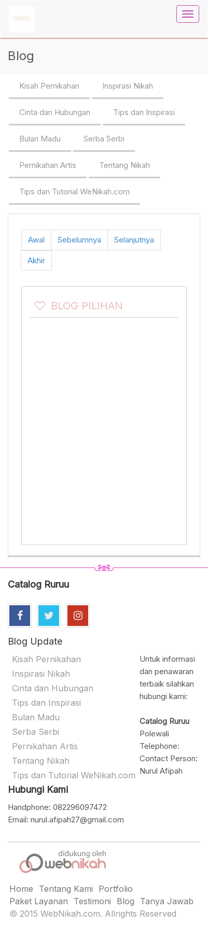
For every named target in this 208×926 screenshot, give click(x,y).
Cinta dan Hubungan (54, 112)
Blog (125, 901)
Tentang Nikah (124, 165)
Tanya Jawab (166, 901)
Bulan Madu (40, 139)
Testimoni (92, 901)
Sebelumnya (79, 240)
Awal (36, 240)
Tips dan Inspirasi (144, 112)
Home (21, 889)
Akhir (36, 260)
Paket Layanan (38, 901)
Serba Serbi (104, 139)
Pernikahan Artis (47, 165)
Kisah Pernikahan (49, 86)
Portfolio (116, 889)
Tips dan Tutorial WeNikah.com (74, 191)
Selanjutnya (134, 240)
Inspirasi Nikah (127, 86)
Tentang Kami (66, 889)
